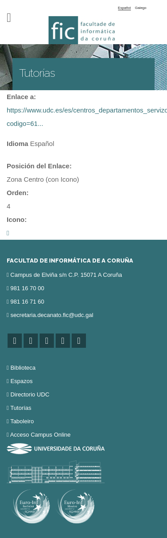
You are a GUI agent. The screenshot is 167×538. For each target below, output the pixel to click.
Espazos (21, 381)
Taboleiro (22, 421)
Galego (141, 8)
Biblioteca (22, 367)
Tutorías (20, 408)
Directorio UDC (29, 394)
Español (124, 8)
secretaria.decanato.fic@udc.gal (51, 315)
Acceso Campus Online (40, 434)
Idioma (17, 143)
